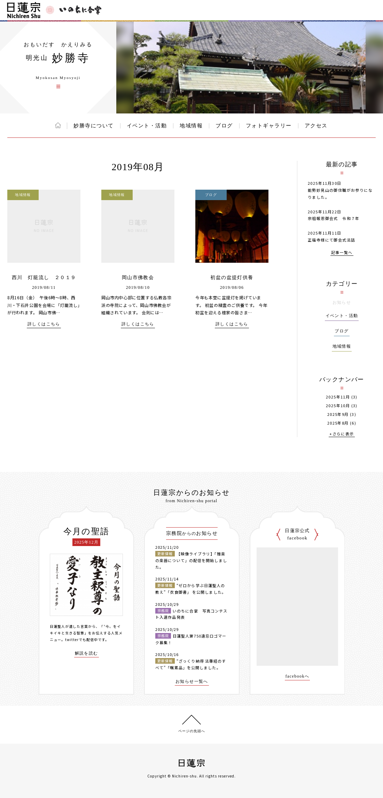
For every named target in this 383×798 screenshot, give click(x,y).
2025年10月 (338, 406)
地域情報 (191, 125)
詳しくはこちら (44, 324)
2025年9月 (338, 414)
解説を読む (86, 653)
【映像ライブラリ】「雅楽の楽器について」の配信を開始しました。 (191, 560)
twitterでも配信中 (81, 639)
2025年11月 (338, 397)
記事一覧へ (342, 253)
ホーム (58, 125)
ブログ (224, 125)
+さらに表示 (341, 434)
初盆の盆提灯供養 (231, 277)
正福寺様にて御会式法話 (331, 240)
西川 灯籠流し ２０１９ (44, 277)
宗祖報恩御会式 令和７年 (334, 218)
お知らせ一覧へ (191, 681)
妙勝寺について (93, 125)
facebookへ (298, 676)
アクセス (316, 125)
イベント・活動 (147, 125)
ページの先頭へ (191, 731)
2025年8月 (338, 423)
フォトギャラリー (269, 125)
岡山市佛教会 (138, 277)
